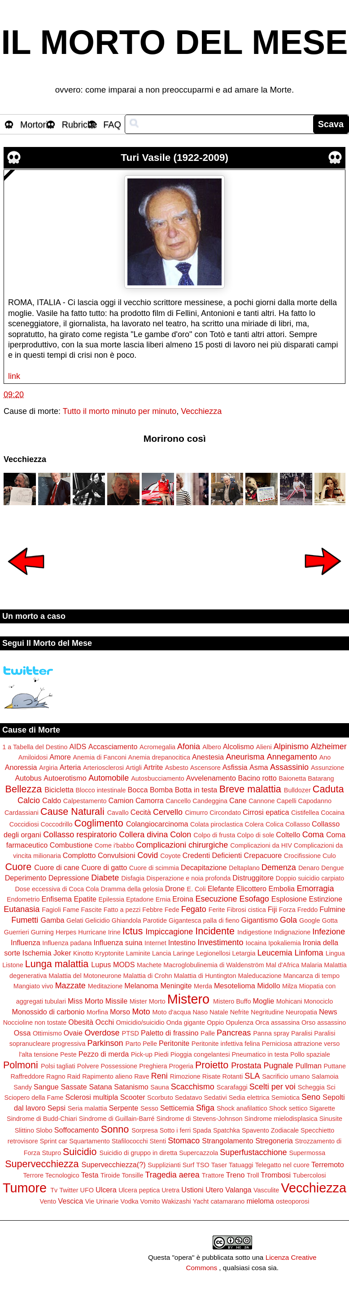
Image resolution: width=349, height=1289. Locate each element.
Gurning (42, 932)
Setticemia (177, 1108)
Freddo (307, 909)
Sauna (159, 1087)
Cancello (178, 801)
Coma (313, 834)
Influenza (25, 942)
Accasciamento (113, 746)
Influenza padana (67, 943)
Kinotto (83, 953)
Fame (71, 909)
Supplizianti (164, 1165)
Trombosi (276, 1175)
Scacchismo (192, 1086)
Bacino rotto (257, 778)
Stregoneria (274, 1141)
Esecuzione (216, 898)
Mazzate (70, 985)
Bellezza (23, 789)
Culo (329, 855)
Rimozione (185, 1076)
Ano (325, 757)
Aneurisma (245, 756)
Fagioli (51, 909)
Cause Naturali (72, 811)
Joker (62, 953)
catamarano (227, 1201)
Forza (287, 909)
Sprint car (54, 1141)
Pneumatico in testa (259, 1054)
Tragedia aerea (172, 1174)
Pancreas (234, 1032)
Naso (200, 1012)
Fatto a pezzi (122, 909)
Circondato (225, 812)
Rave (141, 1076)
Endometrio (23, 899)
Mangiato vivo (33, 986)
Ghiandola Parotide (139, 920)
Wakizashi (176, 1201)
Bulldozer (297, 790)
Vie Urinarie (102, 1201)
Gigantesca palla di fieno (204, 920)
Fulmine (332, 909)
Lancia (161, 953)
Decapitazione (204, 867)
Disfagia (132, 878)
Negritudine (267, 1012)
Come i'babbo (114, 845)
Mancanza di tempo (311, 975)
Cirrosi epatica (266, 812)
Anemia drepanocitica (159, 757)
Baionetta (292, 778)
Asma (258, 767)
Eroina (182, 899)
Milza (289, 986)
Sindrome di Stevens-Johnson (200, 1118)
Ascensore (205, 767)
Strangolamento (227, 1141)
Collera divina (143, 834)
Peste (68, 1054)
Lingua (335, 953)
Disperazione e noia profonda (188, 878)
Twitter (68, 1190)
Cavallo (118, 812)
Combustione (71, 845)
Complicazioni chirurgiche (182, 844)
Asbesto (176, 767)
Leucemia (274, 952)
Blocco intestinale (100, 790)
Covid (147, 855)
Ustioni (192, 1190)
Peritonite (174, 1043)
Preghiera (153, 1066)
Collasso (297, 824)
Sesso (149, 1108)
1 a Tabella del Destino (34, 747)
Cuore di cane (56, 867)
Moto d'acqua (171, 1012)
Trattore (213, 1175)
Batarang (321, 778)
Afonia (188, 746)
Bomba (161, 790)
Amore (60, 757)
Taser (219, 1165)
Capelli (287, 801)
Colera (253, 824)
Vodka (130, 1201)
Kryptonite (109, 953)
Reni (159, 1075)
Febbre (152, 909)
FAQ (112, 124)
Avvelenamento (211, 778)
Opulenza (239, 1022)
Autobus (28, 778)
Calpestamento (85, 801)
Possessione (119, 1066)
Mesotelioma (234, 986)
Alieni (264, 747)
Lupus (101, 964)
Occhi (105, 1022)
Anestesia (208, 757)
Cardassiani (21, 812)
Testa (90, 1175)
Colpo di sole (255, 835)
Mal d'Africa (282, 965)
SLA (252, 1075)
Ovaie (73, 1033)
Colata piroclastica (216, 824)
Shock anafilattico (242, 1108)
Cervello (168, 812)
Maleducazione (260, 975)
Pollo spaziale (310, 1054)
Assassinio (289, 767)
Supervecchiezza (42, 1163)
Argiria (48, 767)
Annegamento (292, 756)
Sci (331, 1087)
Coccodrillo (56, 824)
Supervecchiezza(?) (114, 1164)
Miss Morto (85, 1001)
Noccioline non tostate (35, 1022)
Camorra (149, 800)
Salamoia (325, 1076)
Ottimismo (47, 1033)
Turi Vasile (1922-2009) (174, 157)
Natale (218, 1012)
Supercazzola (198, 1152)
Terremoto (327, 1164)
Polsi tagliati (58, 1066)
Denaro (308, 867)
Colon (180, 834)
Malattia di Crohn (147, 975)
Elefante (221, 889)
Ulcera (106, 1190)
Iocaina (256, 943)
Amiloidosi (33, 757)
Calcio (28, 800)
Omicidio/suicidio (140, 1022)
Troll (253, 1175)
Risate (211, 1076)
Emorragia (315, 888)
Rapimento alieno (107, 1076)
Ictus (132, 931)
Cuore (18, 866)
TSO (202, 1165)
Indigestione (254, 932)
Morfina (97, 1012)
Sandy (22, 1087)
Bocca (137, 790)
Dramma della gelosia (132, 889)
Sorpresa (144, 1130)
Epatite (85, 899)
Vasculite (266, 1190)
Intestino (182, 942)
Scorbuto (160, 1097)
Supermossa (307, 1152)
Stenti (157, 1141)
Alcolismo (238, 746)
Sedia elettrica (249, 1097)
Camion (121, 800)
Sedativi (215, 1097)
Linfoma (309, 952)
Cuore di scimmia (154, 867)
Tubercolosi (309, 1175)
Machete (149, 965)
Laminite (138, 953)
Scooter (132, 1097)
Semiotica (285, 1097)
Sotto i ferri (175, 1130)
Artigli (134, 767)
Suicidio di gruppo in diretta (139, 1152)
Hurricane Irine (99, 932)
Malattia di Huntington (205, 975)
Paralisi (301, 1033)
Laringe (183, 953)
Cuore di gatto (104, 867)
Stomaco (184, 1140)
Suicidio (80, 1151)
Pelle (150, 1043)
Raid (74, 1076)
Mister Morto (148, 1001)
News (328, 1012)
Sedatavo (188, 1097)
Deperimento (26, 878)
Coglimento (98, 823)
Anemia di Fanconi (99, 757)
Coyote (170, 855)
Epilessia (111, 899)
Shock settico (288, 1108)
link (14, 376)
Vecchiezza (201, 411)
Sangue (46, 1087)
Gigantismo (259, 920)
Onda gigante (185, 1022)
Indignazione (292, 932)
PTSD (130, 1033)
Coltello (288, 835)
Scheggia (311, 1087)
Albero (211, 747)
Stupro (51, 1152)
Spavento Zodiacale (270, 1130)
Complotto (79, 855)
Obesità (80, 1022)
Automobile (108, 777)
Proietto (211, 1065)
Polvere (88, 1066)
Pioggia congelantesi (200, 1054)
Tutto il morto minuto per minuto (119, 411)
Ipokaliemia (284, 943)
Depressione (68, 878)
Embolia (282, 889)
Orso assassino (323, 1022)
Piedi (161, 1054)
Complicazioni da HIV (261, 845)
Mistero (188, 999)
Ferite (217, 909)
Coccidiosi (24, 824)
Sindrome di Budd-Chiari (42, 1118)
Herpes (66, 932)
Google (309, 920)
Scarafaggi (232, 1087)
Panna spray (271, 1033)
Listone (12, 965)
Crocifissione (302, 855)
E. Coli (196, 889)
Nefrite (239, 1012)
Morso (120, 1012)
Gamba (52, 920)
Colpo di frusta (214, 835)
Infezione (328, 931)
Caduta (328, 789)
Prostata (246, 1065)
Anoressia (21, 767)
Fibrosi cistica (246, 909)
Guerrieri (16, 932)
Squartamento (89, 1141)
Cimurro (196, 812)
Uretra (170, 1190)
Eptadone (140, 899)
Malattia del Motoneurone (84, 975)
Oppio (215, 1022)
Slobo (44, 1130)
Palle (208, 1033)
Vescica (70, 1201)
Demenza (279, 867)
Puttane (334, 1066)
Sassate (74, 1087)
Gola (288, 920)
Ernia (163, 899)
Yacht (201, 1201)
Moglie (264, 1001)
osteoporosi (292, 1201)
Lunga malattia (57, 963)
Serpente (124, 1108)
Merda (203, 986)
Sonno (115, 1129)
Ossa (22, 1033)
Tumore (25, 1188)
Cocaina (333, 812)
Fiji (272, 909)
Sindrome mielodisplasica (281, 1118)
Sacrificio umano (286, 1076)
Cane (238, 800)
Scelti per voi (272, 1086)
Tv (53, 1190)
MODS (124, 964)
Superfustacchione (253, 1152)
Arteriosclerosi (103, 767)
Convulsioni (116, 855)
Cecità (141, 812)
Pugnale (278, 1065)
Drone (175, 889)
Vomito (150, 1201)
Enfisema (57, 899)
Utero (214, 1190)
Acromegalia (157, 747)
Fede (172, 909)
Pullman (309, 1066)
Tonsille (132, 1175)
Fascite (91, 909)
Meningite (176, 986)
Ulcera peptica (139, 1190)
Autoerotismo (65, 778)
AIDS (78, 746)
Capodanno (315, 801)
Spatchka (226, 1130)
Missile (116, 1001)
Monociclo (318, 1001)
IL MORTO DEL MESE (174, 42)
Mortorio (36, 124)
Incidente (215, 931)
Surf (188, 1165)
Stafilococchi (130, 1141)
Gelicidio (97, 920)
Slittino (24, 1130)
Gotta (329, 920)
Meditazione (105, 986)
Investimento (221, 942)
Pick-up (142, 1054)
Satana (100, 1087)
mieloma (260, 1201)
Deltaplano (244, 867)
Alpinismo (291, 746)
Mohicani (289, 1001)
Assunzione (327, 767)
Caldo (51, 800)
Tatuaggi (241, 1165)
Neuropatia (301, 1012)
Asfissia (235, 767)
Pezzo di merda (104, 1054)
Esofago (254, 898)
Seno (310, 1097)
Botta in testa (196, 790)
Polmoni (20, 1065)
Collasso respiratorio (80, 834)
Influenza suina (118, 942)
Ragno (55, 1076)
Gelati (74, 920)
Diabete (105, 877)
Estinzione (325, 899)
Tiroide (110, 1175)
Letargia (243, 953)
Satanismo (131, 1087)
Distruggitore (253, 878)
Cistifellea (305, 812)
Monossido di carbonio (48, 1012)
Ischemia (37, 953)
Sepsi (57, 1108)
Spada (201, 1130)
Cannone (262, 801)
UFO (87, 1190)
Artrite (153, 767)
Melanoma (141, 986)
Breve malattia (250, 789)
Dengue (332, 867)
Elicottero (251, 889)
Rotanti (232, 1076)
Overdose (101, 1032)
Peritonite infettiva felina (226, 1043)
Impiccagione (169, 931)
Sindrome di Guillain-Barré (117, 1118)
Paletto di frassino (170, 1033)
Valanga (238, 1190)
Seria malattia (87, 1108)
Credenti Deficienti (212, 855)
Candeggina (209, 801)
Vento (48, 1201)
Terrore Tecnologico (51, 1175)
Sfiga (205, 1107)
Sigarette (322, 1108)
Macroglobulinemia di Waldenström (213, 965)
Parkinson (105, 1043)
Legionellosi (213, 953)
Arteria (70, 767)
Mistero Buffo (232, 1001)
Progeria (181, 1066)
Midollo (268, 986)
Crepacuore (263, 855)
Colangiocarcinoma (157, 824)
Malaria (311, 965)
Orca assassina (277, 1022)
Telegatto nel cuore (282, 1165)
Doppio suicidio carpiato (310, 878)
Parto (132, 1043)
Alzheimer (329, 746)
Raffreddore (27, 1076)
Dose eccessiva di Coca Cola (57, 889)
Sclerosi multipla (91, 1097)
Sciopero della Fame (33, 1097)
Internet (155, 943)
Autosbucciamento (157, 778)
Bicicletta (59, 790)
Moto (141, 1011)
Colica (275, 824)
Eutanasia (21, 909)
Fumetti (24, 920)
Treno (235, 1175)
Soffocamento (76, 1130)
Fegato (193, 909)
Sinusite (330, 1118)
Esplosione (289, 899)
